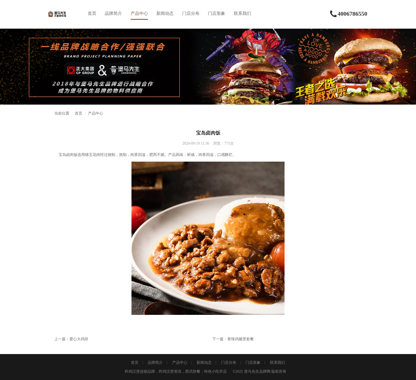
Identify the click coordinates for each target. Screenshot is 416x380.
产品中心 (139, 13)
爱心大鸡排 (78, 339)
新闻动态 (165, 13)
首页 (92, 13)
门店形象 (216, 13)
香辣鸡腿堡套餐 (240, 339)
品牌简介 (113, 13)
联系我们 (242, 13)
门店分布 (190, 13)
